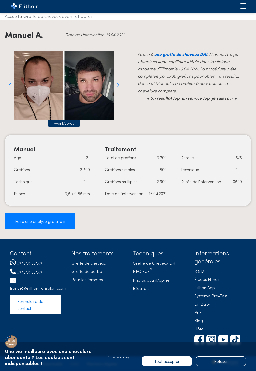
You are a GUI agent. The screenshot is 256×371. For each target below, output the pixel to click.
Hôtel (199, 328)
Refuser (221, 361)
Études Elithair (207, 279)
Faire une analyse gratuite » (40, 221)
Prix (198, 312)
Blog (198, 320)
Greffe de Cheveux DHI (155, 263)
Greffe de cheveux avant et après (58, 16)
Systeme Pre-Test (211, 295)
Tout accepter (167, 361)
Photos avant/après (151, 280)
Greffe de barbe (87, 271)
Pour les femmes (87, 279)
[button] (10, 85)
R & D (199, 271)
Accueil (12, 16)
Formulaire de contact (31, 304)
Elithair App (204, 287)
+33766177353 (29, 263)
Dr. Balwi (202, 304)
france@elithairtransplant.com (38, 288)
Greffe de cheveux (89, 263)
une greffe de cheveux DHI (180, 54)
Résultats (141, 288)
